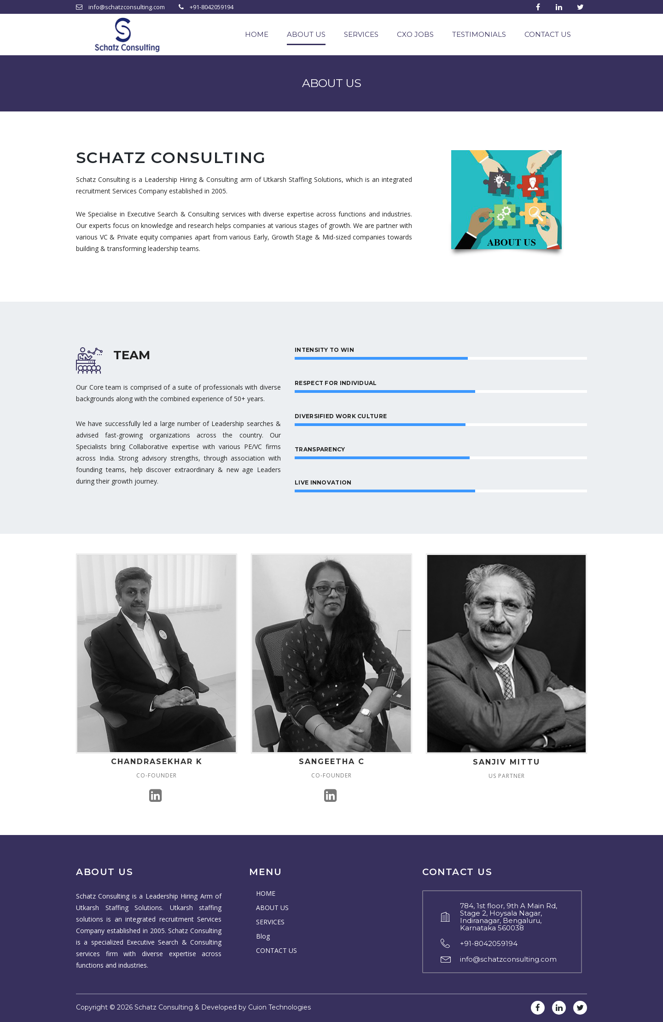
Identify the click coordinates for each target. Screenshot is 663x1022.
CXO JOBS (415, 34)
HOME (256, 34)
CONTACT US (547, 34)
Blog (263, 936)
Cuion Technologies (279, 1007)
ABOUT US (306, 34)
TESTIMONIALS (479, 34)
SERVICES (361, 34)
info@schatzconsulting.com (508, 959)
